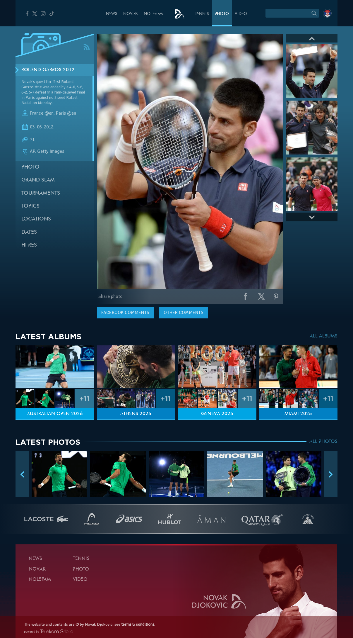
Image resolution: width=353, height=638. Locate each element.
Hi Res (29, 245)
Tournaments (40, 193)
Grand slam (38, 180)
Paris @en (66, 113)
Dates (29, 232)
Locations (36, 219)
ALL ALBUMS (323, 336)
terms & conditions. (138, 624)
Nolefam (153, 14)
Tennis (202, 14)
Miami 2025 (298, 414)
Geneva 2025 (217, 414)
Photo (222, 14)
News (111, 14)
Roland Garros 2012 (48, 70)
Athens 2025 (135, 414)
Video (241, 14)
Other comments (183, 312)
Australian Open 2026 (55, 414)
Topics (30, 206)
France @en (42, 113)
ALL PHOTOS (323, 442)
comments (125, 312)
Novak (130, 14)
